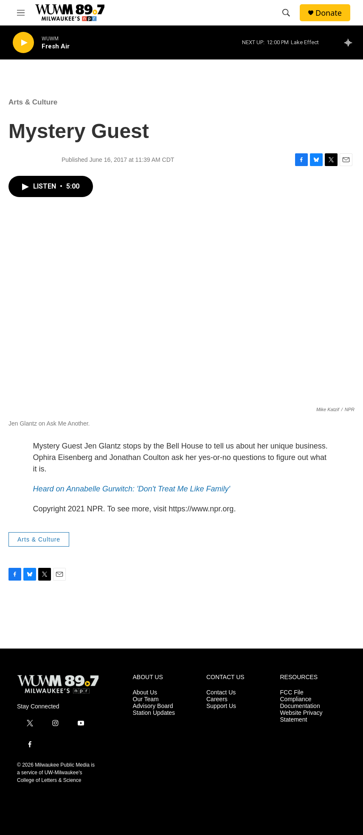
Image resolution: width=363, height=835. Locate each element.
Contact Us (221, 692)
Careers (217, 699)
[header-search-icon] (286, 13)
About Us (145, 692)
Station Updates (154, 713)
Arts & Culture (32, 102)
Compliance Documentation (300, 702)
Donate (328, 12)
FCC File (292, 692)
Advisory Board (153, 706)
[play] (23, 43)
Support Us (221, 706)
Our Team (146, 699)
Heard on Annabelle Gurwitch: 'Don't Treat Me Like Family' (132, 489)
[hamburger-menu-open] (21, 12)
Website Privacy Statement (301, 716)
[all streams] (350, 42)
